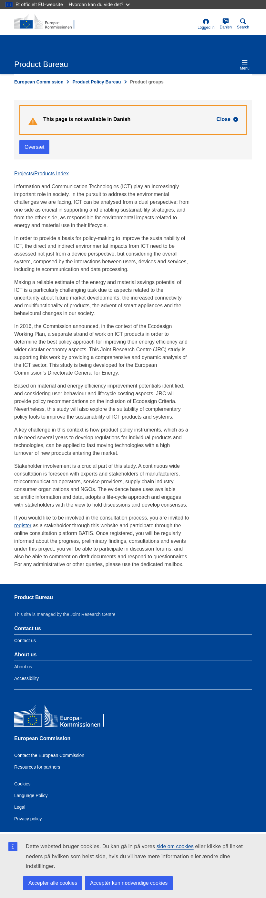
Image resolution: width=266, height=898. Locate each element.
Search (243, 23)
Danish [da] (226, 23)
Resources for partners (37, 767)
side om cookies (175, 846)
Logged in (206, 24)
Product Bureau (33, 597)
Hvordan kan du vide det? (99, 4)
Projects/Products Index (41, 173)
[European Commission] (61, 717)
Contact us (25, 640)
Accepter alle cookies (52, 883)
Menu (245, 65)
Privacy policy (28, 818)
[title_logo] (45, 22)
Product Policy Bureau (96, 81)
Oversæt (34, 147)
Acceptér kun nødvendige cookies (129, 883)
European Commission (38, 81)
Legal (19, 807)
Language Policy (31, 795)
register (22, 525)
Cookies (22, 783)
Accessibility (26, 678)
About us (23, 666)
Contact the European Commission (49, 755)
